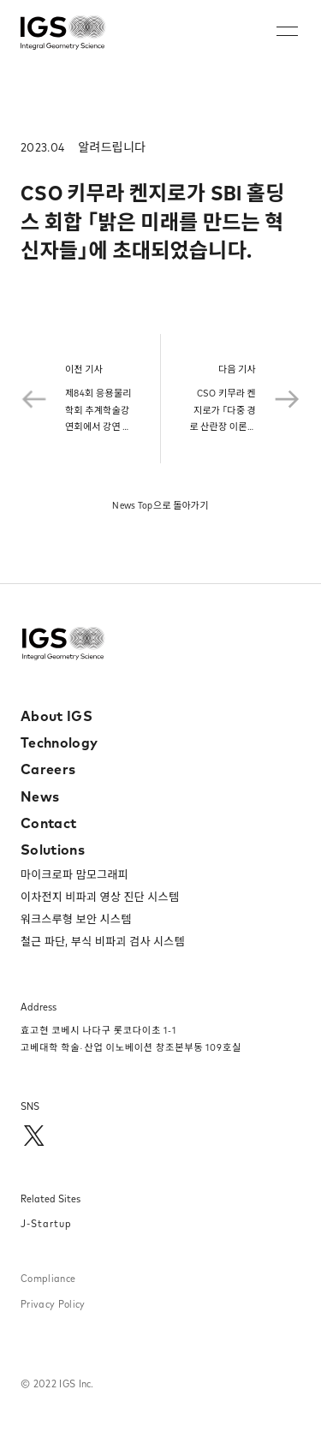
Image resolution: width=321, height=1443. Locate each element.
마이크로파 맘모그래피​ (74, 874)
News (40, 796)
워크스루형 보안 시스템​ (76, 919)
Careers (48, 769)
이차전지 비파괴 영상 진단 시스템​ (100, 896)
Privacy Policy (53, 1303)
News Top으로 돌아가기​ (160, 505)
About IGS (56, 715)
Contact (48, 823)
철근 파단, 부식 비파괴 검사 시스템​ (103, 941)
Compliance (48, 1278)
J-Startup (46, 1223)
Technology (59, 742)
